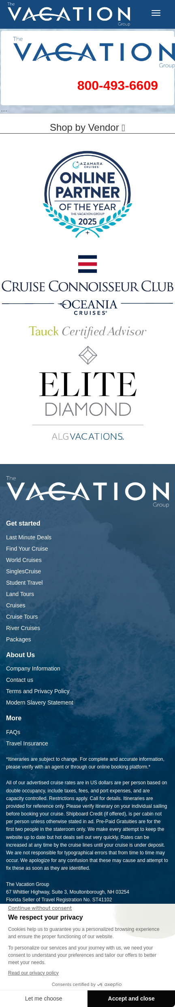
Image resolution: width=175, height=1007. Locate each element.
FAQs (13, 732)
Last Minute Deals (28, 537)
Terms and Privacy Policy (37, 691)
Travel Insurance (27, 743)
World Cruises (24, 560)
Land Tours (20, 594)
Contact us (19, 680)
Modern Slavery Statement (39, 702)
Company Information (33, 668)
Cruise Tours (22, 616)
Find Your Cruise (27, 548)
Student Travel (24, 582)
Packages (18, 639)
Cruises (15, 605)
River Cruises (23, 628)
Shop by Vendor (87, 127)
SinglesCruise (23, 571)
